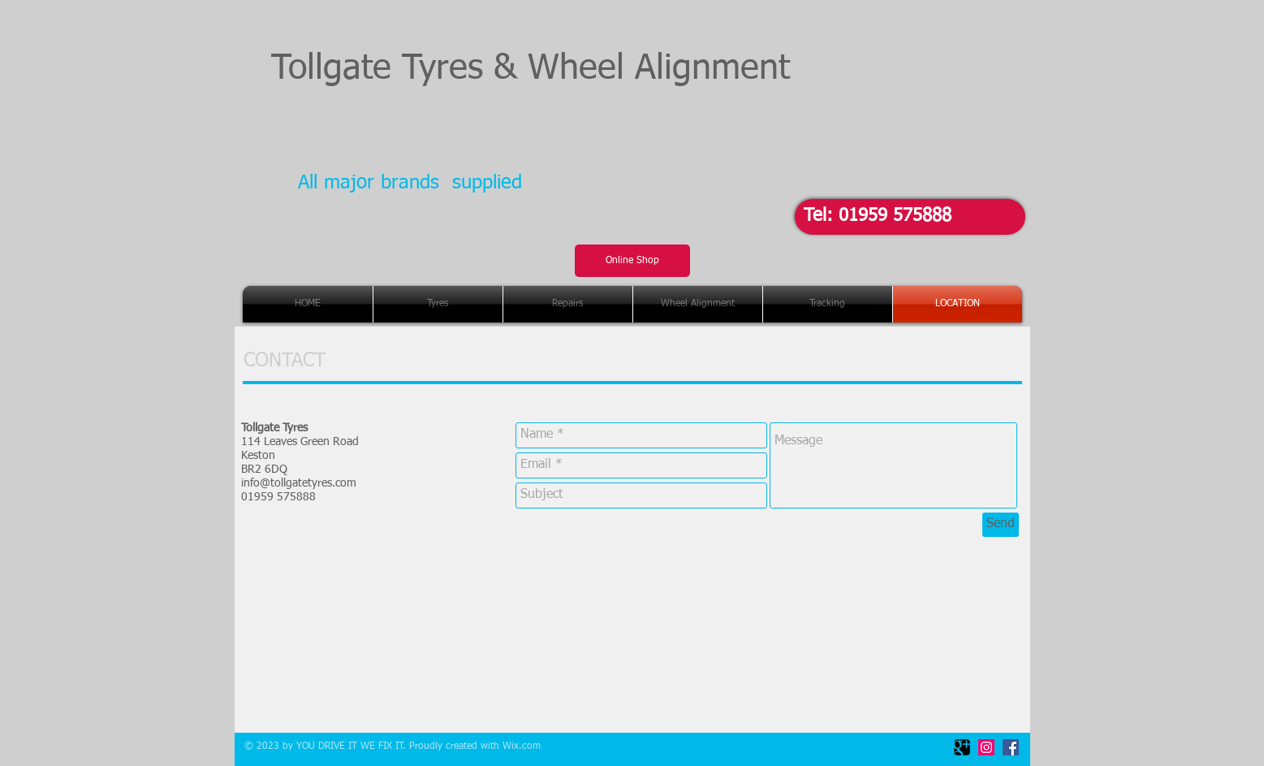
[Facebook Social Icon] (1011, 747)
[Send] (1000, 525)
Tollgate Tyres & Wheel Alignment (573, 111)
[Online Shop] (632, 261)
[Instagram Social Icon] (986, 747)
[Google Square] (962, 747)
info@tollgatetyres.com (298, 483)
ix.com (526, 746)
